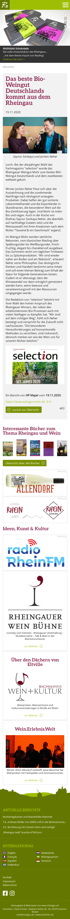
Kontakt (7, 877)
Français (12, 856)
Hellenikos (13, 864)
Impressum (9, 881)
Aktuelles (8, 67)
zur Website (31, 646)
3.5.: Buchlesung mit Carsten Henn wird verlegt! (29, 827)
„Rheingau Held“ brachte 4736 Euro (22, 832)
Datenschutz (10, 885)
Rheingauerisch (49, 856)
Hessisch (46, 860)
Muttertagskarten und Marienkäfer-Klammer (27, 816)
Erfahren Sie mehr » (13, 59)
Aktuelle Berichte (21, 810)
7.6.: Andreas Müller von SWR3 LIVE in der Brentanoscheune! (35, 822)
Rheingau (5, 5)
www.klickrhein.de (45, 914)
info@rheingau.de (25, 914)
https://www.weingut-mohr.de (25, 401)
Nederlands (47, 853)
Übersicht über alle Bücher (23, 463)
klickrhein (7, 909)
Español (12, 860)
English (11, 853)
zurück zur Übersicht (25, 410)
